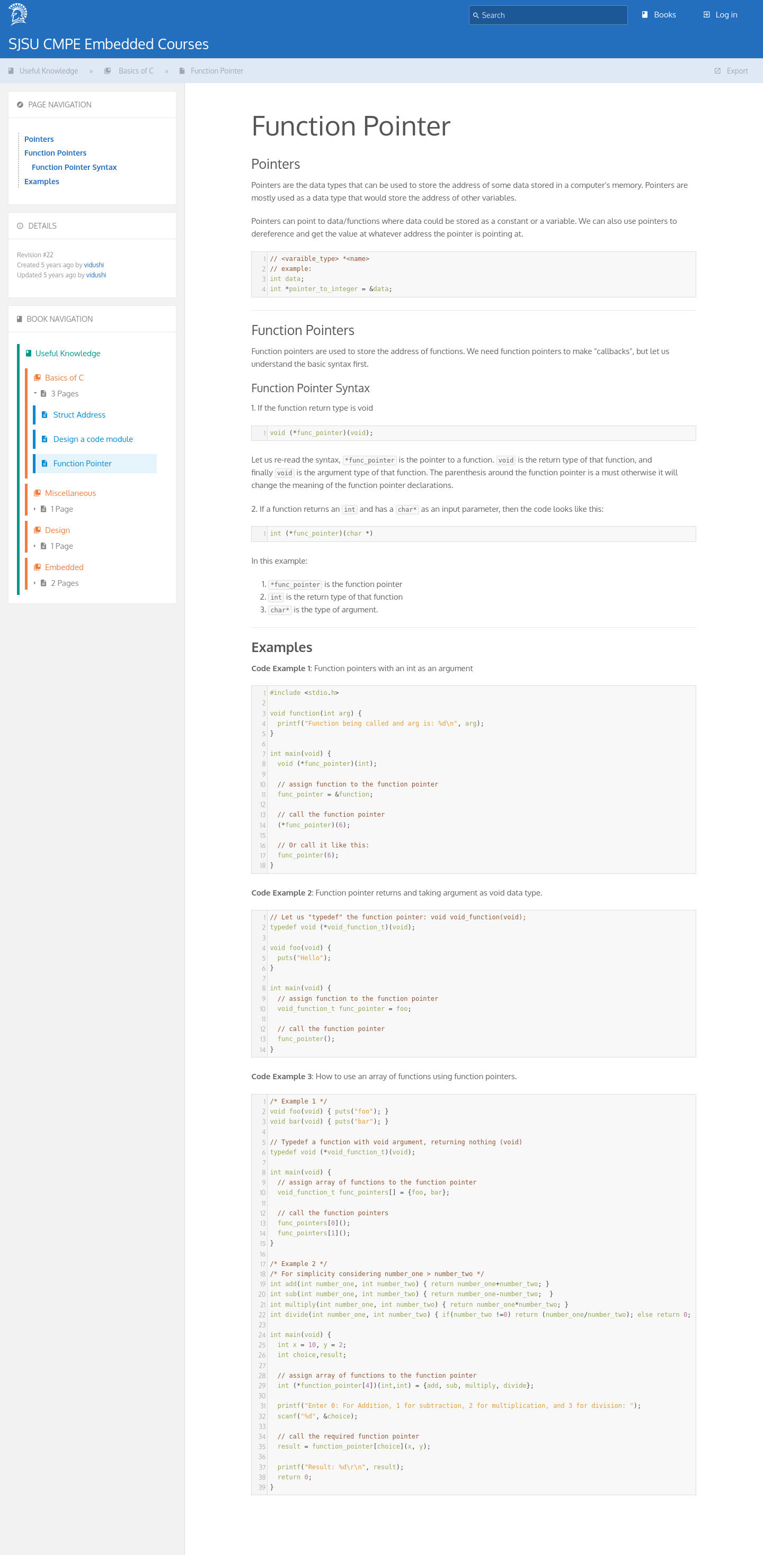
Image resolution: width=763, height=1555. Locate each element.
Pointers (39, 138)
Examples (41, 181)
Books (659, 15)
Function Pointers (55, 152)
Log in (721, 15)
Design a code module (87, 439)
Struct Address (73, 415)
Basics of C (129, 70)
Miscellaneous (65, 493)
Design (52, 530)
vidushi (94, 265)
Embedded (59, 567)
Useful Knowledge (43, 70)
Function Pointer (211, 70)
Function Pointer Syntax (74, 166)
